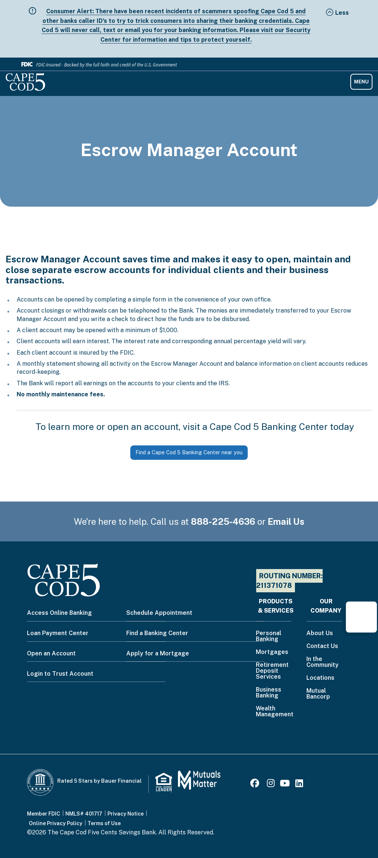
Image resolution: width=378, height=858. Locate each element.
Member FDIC (43, 814)
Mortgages (272, 652)
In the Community (322, 662)
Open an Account (51, 653)
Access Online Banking (59, 612)
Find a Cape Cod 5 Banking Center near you (189, 452)
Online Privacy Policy (55, 823)
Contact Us (322, 646)
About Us (319, 633)
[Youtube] (285, 784)
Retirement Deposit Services (272, 671)
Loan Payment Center (58, 633)
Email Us (286, 521)
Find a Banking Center (157, 633)
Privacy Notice (125, 814)
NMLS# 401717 (83, 814)
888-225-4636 (223, 521)
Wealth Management (274, 712)
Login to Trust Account (60, 673)
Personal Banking (268, 636)
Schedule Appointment (159, 612)
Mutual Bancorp (318, 694)
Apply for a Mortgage (157, 653)
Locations (320, 678)
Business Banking (268, 693)
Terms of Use (104, 823)
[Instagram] (271, 784)
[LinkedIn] (299, 784)
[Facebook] (255, 784)
